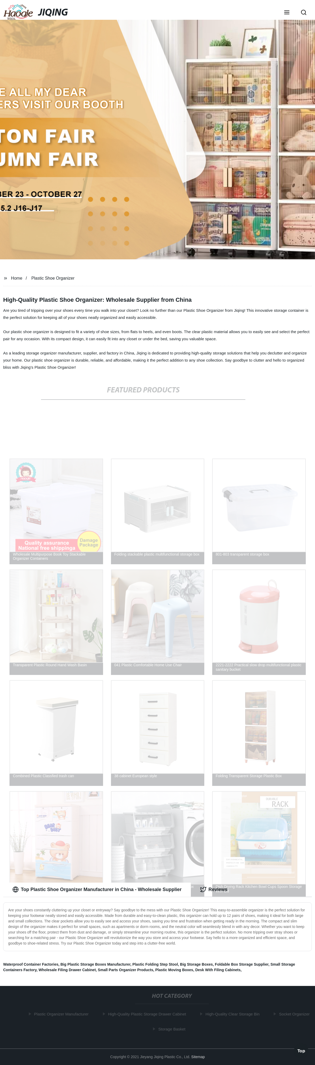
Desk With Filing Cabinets (218, 970)
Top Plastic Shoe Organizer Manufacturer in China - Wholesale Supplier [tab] (97, 889)
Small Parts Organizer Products (125, 970)
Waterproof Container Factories (31, 964)
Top (301, 1050)
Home (16, 278)
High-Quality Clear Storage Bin (233, 1014)
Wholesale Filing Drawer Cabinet (67, 970)
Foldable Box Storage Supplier (241, 964)
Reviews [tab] (213, 889)
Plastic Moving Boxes (174, 970)
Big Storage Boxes (196, 964)
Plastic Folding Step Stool (155, 964)
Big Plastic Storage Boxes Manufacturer (95, 964)
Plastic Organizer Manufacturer (62, 1014)
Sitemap (198, 1057)
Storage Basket (172, 1029)
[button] (287, 13)
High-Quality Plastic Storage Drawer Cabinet (148, 1014)
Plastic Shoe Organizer (53, 278)
